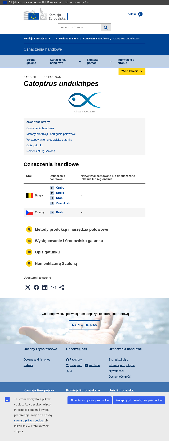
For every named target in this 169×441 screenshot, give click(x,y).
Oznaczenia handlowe (96, 38)
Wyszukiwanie (106, 27)
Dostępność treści (120, 376)
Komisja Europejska (35, 38)
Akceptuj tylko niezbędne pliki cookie (139, 400)
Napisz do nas (84, 325)
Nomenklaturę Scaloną (40, 151)
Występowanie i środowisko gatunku (49, 139)
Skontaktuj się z (118, 359)
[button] (27, 287)
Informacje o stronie (126, 61)
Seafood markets (69, 38)
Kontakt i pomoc (93, 61)
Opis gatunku (34, 145)
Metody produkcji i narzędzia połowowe (51, 134)
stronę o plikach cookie (29, 420)
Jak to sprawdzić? (77, 2)
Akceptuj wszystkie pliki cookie (89, 400)
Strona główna (31, 61)
